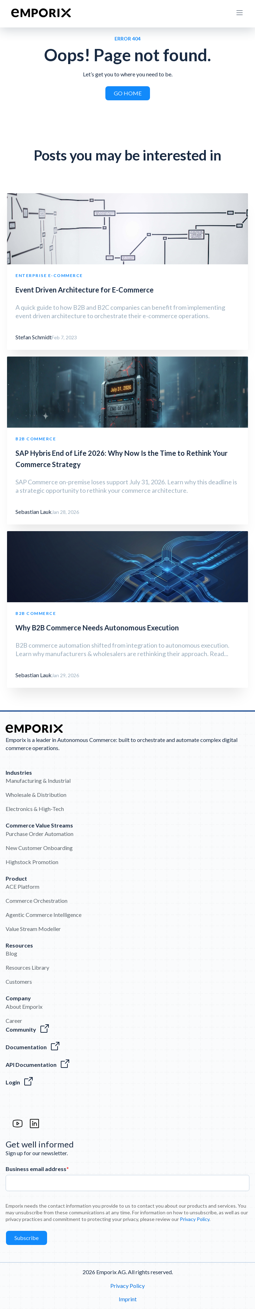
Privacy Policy (194, 1219)
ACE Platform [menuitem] (22, 886)
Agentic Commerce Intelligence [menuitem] (43, 914)
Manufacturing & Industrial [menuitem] (38, 780)
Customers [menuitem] (19, 981)
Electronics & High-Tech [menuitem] (35, 808)
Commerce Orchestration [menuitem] (36, 900)
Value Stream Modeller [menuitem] (33, 928)
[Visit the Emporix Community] (127, 1029)
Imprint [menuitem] (128, 1299)
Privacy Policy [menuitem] (127, 1285)
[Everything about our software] (127, 1047)
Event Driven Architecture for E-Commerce (84, 289)
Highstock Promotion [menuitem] (32, 861)
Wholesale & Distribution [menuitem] (36, 794)
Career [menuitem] (14, 1020)
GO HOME (128, 93)
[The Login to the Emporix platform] (127, 1082)
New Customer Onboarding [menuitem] (39, 847)
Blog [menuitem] (11, 953)
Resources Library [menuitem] (27, 967)
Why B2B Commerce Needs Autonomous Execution (97, 627)
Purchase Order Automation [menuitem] (39, 833)
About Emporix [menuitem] (24, 1006)
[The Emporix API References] (127, 1064)
